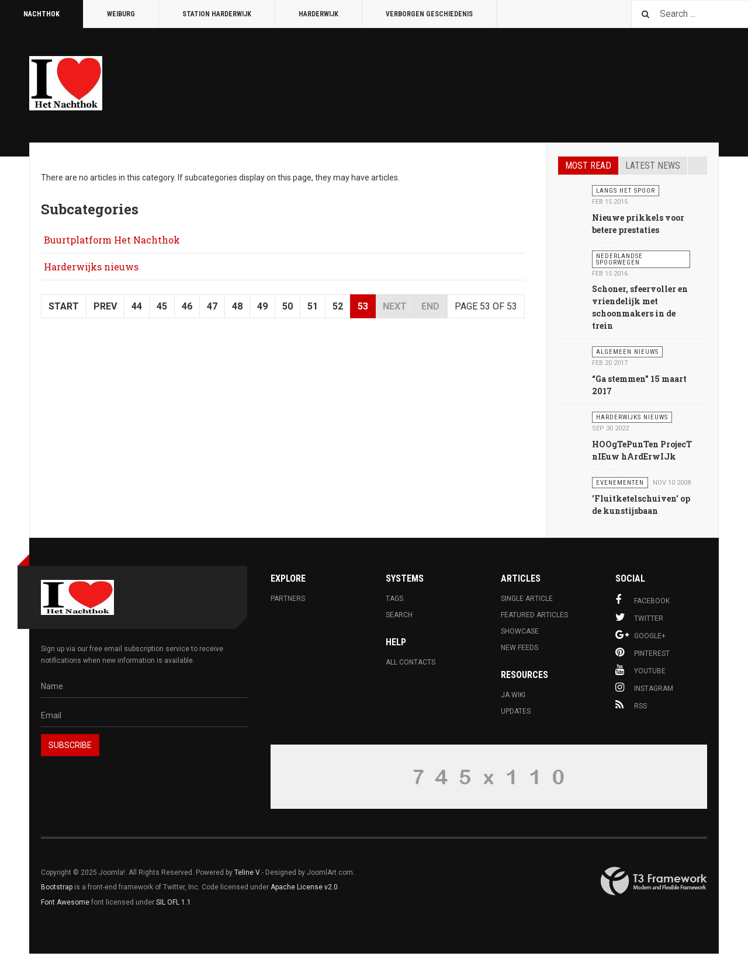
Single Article (527, 598)
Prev (105, 306)
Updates (516, 711)
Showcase (520, 631)
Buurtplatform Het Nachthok (112, 240)
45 (162, 306)
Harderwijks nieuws (91, 266)
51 (312, 306)
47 (212, 306)
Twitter (639, 617)
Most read (588, 165)
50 (287, 306)
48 (237, 306)
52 (338, 306)
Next (395, 306)
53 (363, 306)
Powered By (654, 881)
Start (64, 306)
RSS (631, 705)
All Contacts (410, 662)
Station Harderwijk (216, 14)
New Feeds (519, 648)
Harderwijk (318, 14)
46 (187, 306)
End (430, 306)
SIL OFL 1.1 (173, 902)
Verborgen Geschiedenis (429, 14)
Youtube (640, 670)
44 (136, 306)
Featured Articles (534, 615)
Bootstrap (56, 887)
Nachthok (41, 14)
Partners (288, 598)
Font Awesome (65, 902)
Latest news (652, 165)
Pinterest (642, 652)
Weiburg (121, 14)
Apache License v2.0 (304, 887)
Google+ (640, 635)
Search (399, 615)
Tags (394, 598)
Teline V (247, 872)
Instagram (644, 687)
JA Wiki (513, 695)
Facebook (642, 599)
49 (262, 306)
